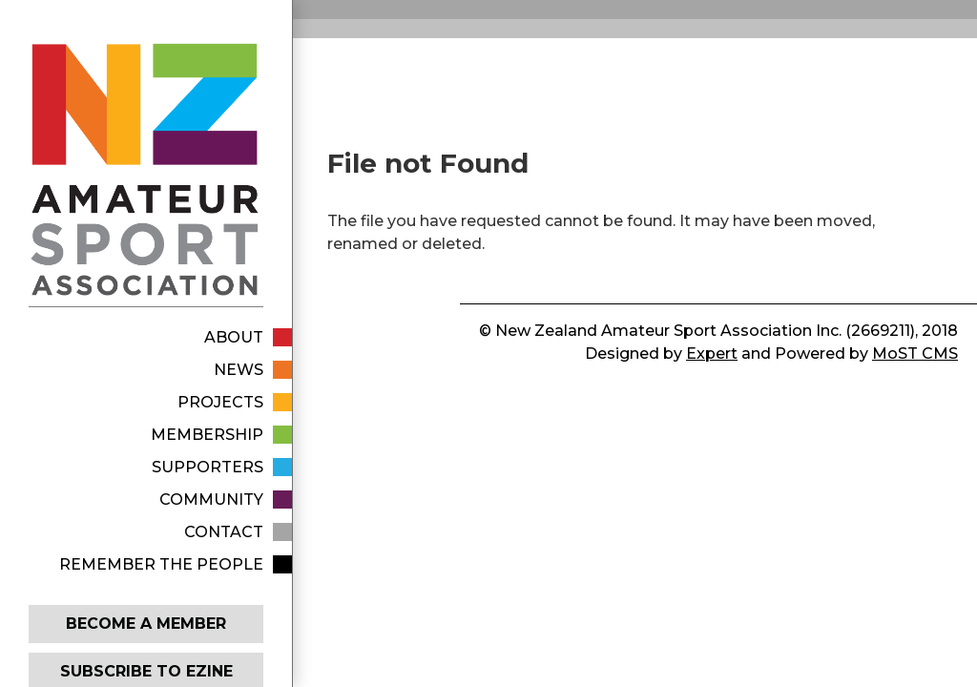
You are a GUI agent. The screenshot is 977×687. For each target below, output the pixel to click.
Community (211, 499)
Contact (223, 532)
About (233, 337)
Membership (207, 435)
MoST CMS (915, 353)
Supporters (207, 467)
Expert (712, 353)
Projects (220, 402)
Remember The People (161, 564)
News (238, 370)
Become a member (146, 623)
